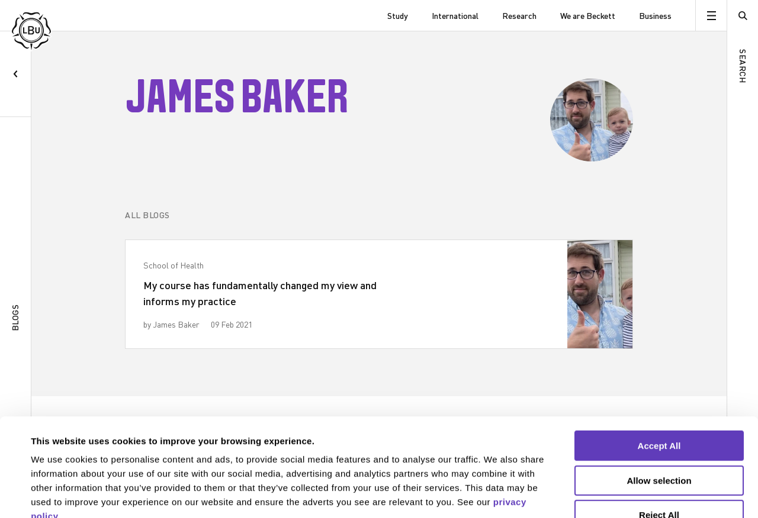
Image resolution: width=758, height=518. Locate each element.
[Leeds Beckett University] (69, 15)
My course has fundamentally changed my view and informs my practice (260, 293)
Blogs (15, 317)
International (455, 16)
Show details (497, 495)
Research (519, 16)
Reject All (659, 443)
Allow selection (659, 408)
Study (397, 16)
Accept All (659, 373)
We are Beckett (587, 16)
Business (655, 16)
